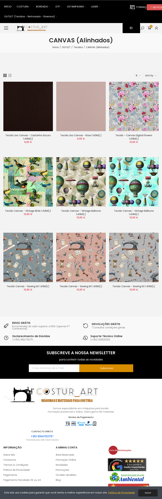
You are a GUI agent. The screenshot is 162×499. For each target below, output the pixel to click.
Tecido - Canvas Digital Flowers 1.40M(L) (133, 138)
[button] (129, 29)
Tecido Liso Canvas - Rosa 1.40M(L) (81, 137)
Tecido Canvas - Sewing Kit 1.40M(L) (28, 288)
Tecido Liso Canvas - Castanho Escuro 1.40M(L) (28, 138)
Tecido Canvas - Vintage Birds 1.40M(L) (28, 212)
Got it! (148, 492)
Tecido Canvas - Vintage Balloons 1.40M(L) (81, 214)
